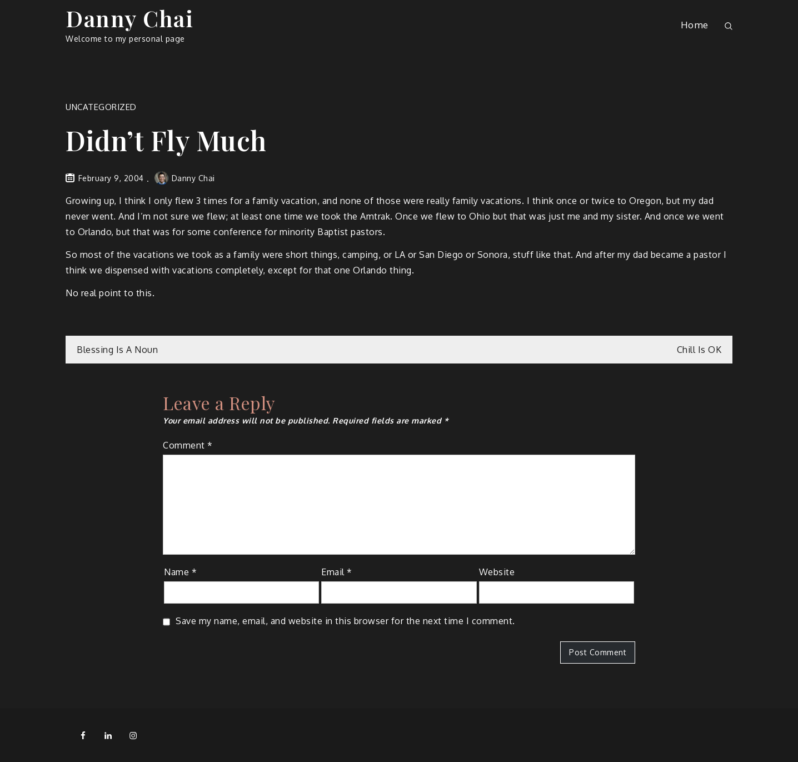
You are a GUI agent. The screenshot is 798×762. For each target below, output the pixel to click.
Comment (188, 445)
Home (695, 25)
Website (497, 571)
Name (180, 571)
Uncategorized (101, 107)
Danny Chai (129, 18)
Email (336, 571)
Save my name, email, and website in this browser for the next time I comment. (345, 620)
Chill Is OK (699, 349)
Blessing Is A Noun (117, 349)
